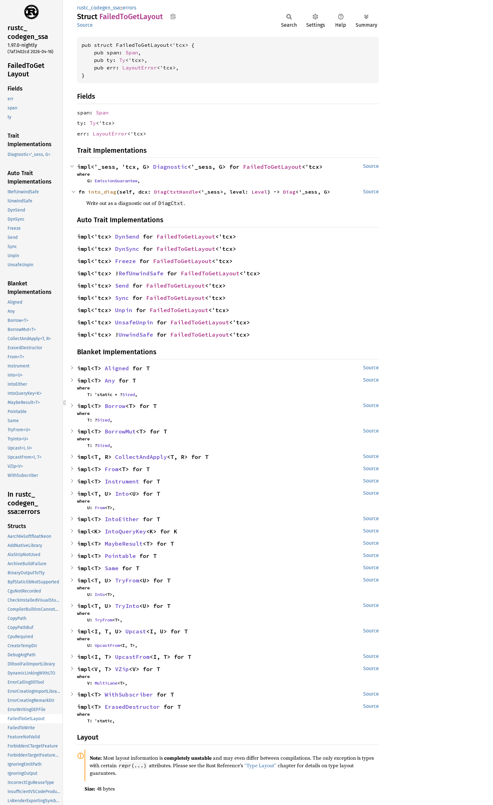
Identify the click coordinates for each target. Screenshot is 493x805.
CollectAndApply (141, 456)
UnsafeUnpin (134, 322)
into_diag (102, 192)
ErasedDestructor (132, 706)
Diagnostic (170, 166)
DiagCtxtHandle (176, 192)
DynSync (127, 248)
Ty (122, 60)
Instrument (122, 481)
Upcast (135, 631)
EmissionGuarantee (116, 181)
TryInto (127, 605)
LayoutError (139, 67)
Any (110, 380)
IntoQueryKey (125, 531)
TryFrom (127, 580)
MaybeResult (124, 543)
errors (129, 8)
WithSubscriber (129, 694)
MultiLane (106, 683)
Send (122, 285)
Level (259, 192)
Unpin (123, 310)
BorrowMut (120, 431)
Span (131, 52)
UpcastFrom (107, 645)
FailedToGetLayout (272, 166)
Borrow (115, 406)
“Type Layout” (260, 765)
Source (85, 25)
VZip (122, 669)
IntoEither (122, 519)
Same (112, 568)
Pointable (120, 556)
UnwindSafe (136, 334)
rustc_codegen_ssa (98, 8)
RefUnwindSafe (141, 273)
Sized (128, 394)
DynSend (127, 236)
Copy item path (173, 16)
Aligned (117, 368)
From (112, 469)
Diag (289, 192)
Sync (122, 297)
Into (122, 493)
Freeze (125, 261)
